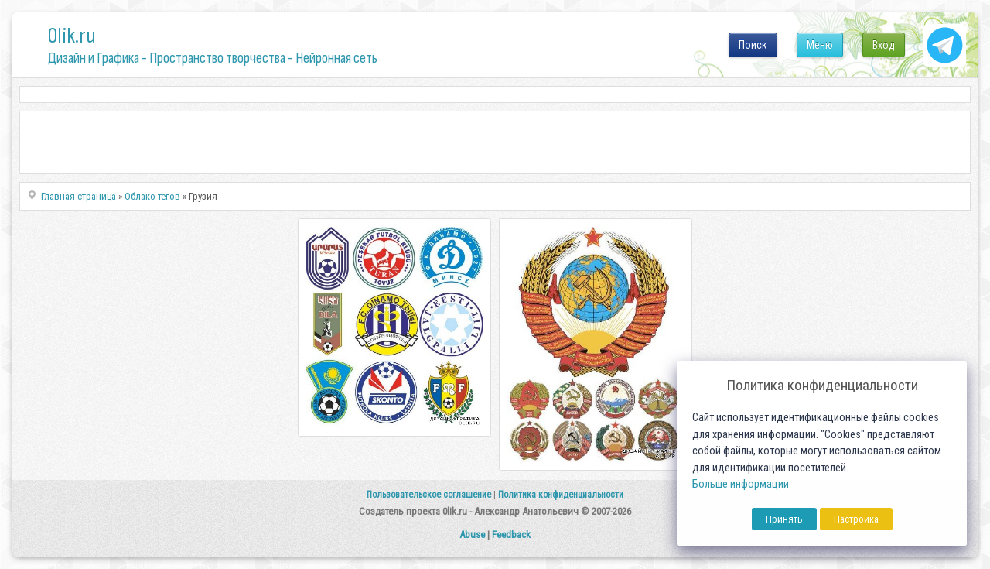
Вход (883, 45)
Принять (784, 519)
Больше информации (740, 484)
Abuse (472, 534)
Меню (820, 45)
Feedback (511, 534)
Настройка (856, 519)
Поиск (753, 45)
